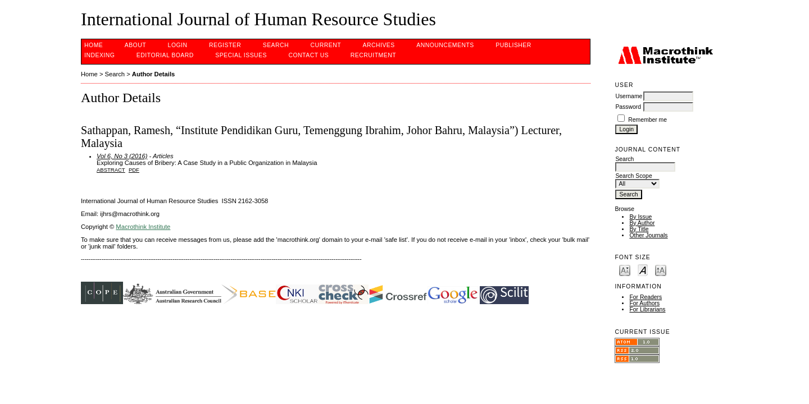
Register (225, 45)
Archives (378, 45)
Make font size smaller (624, 269)
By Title (638, 229)
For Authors (644, 303)
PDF (134, 170)
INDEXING (99, 55)
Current (326, 45)
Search (276, 45)
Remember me (647, 120)
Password (628, 107)
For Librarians (647, 309)
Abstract (111, 170)
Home (93, 45)
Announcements (445, 45)
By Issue (640, 217)
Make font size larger (660, 269)
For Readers (645, 297)
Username (628, 96)
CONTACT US (308, 55)
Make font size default (642, 269)
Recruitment (373, 55)
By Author (642, 223)
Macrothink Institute (143, 226)
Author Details (153, 74)
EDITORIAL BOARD (165, 55)
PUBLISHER (513, 45)
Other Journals (648, 235)
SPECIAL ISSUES (241, 55)
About (135, 45)
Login (178, 45)
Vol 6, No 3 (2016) (122, 156)
